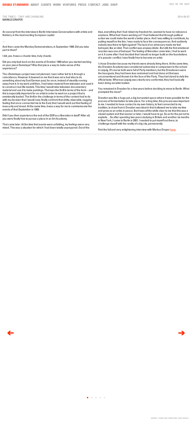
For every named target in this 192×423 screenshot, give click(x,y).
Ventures (69, 4)
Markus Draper (12, 19)
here (173, 129)
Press (82, 4)
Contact (94, 4)
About (34, 4)
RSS (171, 3)
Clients (46, 4)
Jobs (105, 4)
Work (57, 4)
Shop (113, 4)
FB (176, 3)
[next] (181, 332)
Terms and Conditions (167, 418)
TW (181, 3)
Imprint (154, 418)
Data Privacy (183, 418)
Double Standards (15, 4)
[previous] (10, 332)
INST (187, 3)
